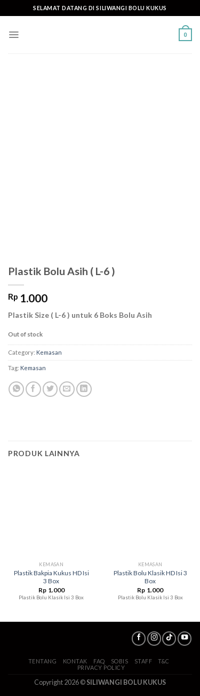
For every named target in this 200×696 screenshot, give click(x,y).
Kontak (75, 661)
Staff (143, 661)
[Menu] (13, 34)
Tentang (42, 661)
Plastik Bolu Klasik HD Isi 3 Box (150, 577)
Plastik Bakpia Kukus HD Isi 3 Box (51, 577)
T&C (164, 661)
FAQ (99, 661)
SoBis (120, 661)
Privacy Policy (101, 667)
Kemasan (49, 352)
